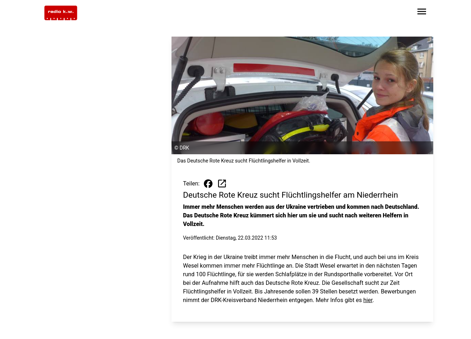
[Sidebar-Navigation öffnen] (421, 13)
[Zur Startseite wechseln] (61, 13)
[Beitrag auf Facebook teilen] (208, 183)
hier (367, 300)
